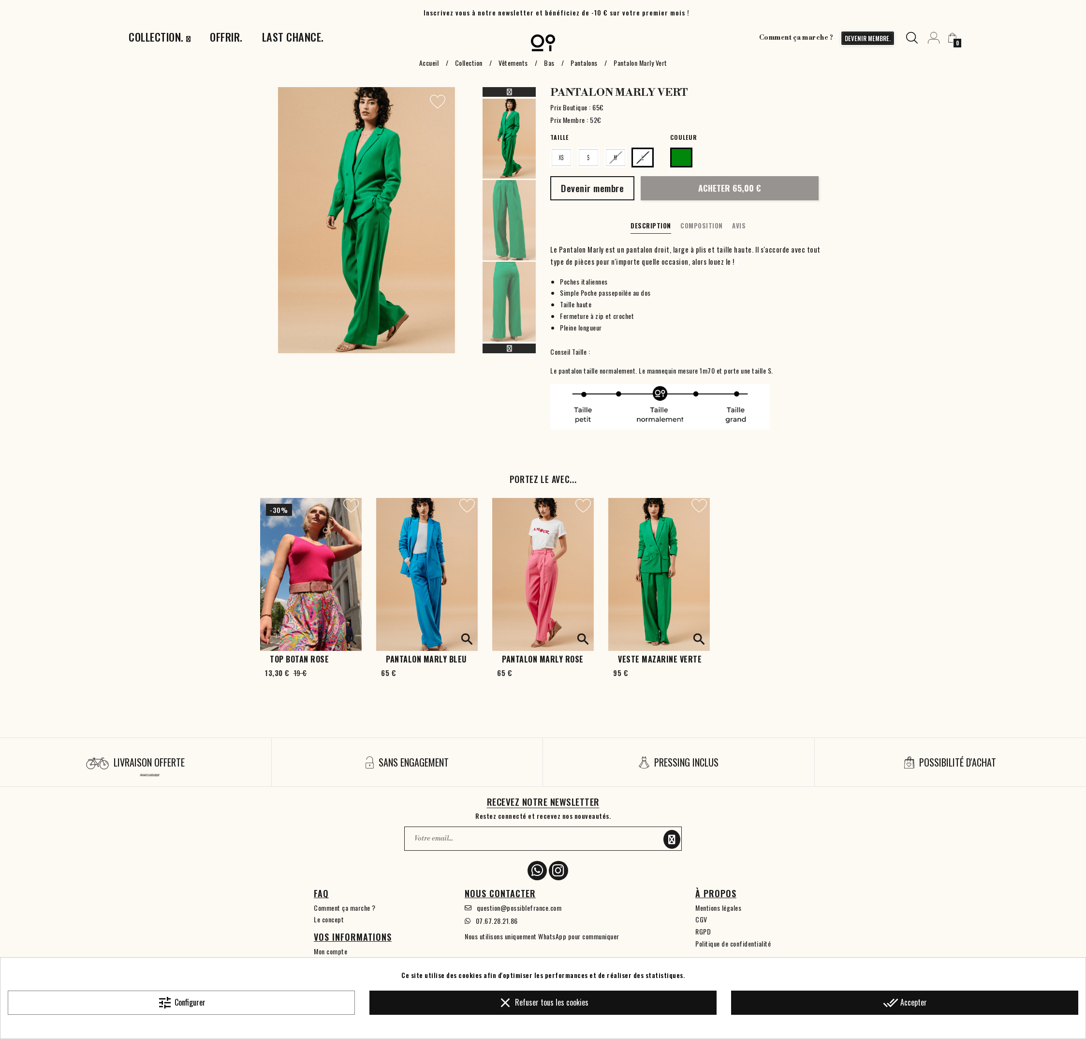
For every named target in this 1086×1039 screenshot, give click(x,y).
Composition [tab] (701, 225)
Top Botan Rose (299, 659)
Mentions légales (718, 908)
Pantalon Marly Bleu (426, 659)
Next (509, 348)
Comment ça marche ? (796, 37)
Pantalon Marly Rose (543, 659)
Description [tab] (651, 225)
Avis (739, 225)
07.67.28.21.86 (497, 921)
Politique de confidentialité (733, 943)
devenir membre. (868, 38)
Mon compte (330, 951)
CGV (701, 919)
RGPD (703, 931)
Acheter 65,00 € (729, 187)
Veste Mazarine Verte (660, 659)
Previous (509, 92)
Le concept (329, 919)
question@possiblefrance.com (519, 908)
